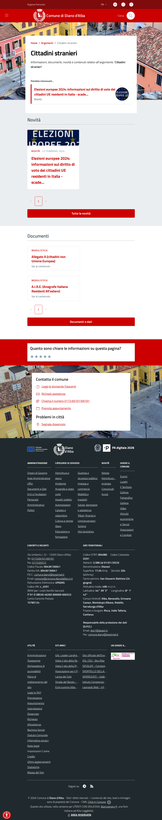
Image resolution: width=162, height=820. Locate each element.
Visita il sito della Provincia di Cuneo (75, 666)
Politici (31, 510)
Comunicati (108, 489)
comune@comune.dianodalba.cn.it (54, 579)
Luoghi (123, 482)
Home (34, 43)
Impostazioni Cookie (38, 751)
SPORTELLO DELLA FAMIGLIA (99, 671)
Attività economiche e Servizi (126, 519)
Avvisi (105, 494)
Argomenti (47, 43)
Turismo (82, 526)
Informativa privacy (38, 740)
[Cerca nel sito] (131, 16)
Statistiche (33, 767)
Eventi (123, 476)
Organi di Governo (37, 473)
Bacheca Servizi (36, 730)
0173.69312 (39, 563)
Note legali (33, 746)
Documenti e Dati (37, 489)
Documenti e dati (81, 321)
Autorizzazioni (63, 505)
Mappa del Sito (35, 772)
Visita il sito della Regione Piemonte (75, 661)
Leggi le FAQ (34, 693)
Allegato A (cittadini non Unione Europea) (49, 259)
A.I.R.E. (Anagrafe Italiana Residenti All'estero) (50, 289)
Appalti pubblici (63, 500)
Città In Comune (97, 802)
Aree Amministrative (38, 478)
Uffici (30, 484)
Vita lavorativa (86, 531)
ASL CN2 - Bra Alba (93, 661)
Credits (31, 756)
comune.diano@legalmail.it (49, 575)
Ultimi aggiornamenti (39, 762)
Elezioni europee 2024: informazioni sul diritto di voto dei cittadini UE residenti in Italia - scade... (74, 92)
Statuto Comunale (37, 735)
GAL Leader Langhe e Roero (70, 655)
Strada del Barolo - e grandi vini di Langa (77, 682)
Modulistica (40, 250)
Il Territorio (126, 487)
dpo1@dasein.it (99, 630)
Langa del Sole (63, 677)
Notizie (105, 473)
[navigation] (7, 15)
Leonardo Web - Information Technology (104, 687)
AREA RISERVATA (79, 815)
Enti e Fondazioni (36, 494)
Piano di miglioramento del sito (37, 682)
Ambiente (60, 484)
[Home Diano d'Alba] (61, 15)
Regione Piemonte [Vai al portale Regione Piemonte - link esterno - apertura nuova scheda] (36, 4)
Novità (36, 151)
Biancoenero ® (109, 807)
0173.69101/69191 (43, 559)
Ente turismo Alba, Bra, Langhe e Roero (77, 687)
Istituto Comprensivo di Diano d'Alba (102, 682)
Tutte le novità (81, 213)
